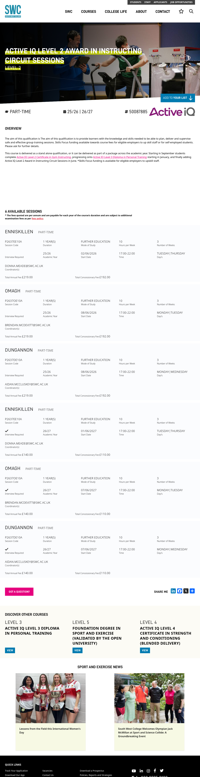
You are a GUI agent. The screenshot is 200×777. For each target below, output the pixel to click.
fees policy (37, 218)
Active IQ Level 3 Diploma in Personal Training (120, 157)
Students (135, 2)
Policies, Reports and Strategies (96, 775)
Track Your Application (16, 770)
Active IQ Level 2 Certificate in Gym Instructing (44, 157)
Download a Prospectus (92, 770)
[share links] (192, 590)
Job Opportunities (181, 2)
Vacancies (47, 770)
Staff (147, 2)
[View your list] (181, 11)
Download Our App (15, 775)
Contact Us (48, 775)
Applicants (160, 2)
